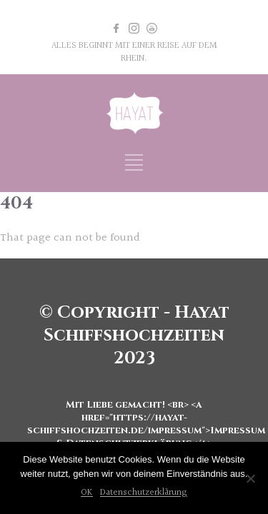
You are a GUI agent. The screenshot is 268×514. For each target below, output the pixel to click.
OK (87, 492)
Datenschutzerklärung (143, 492)
